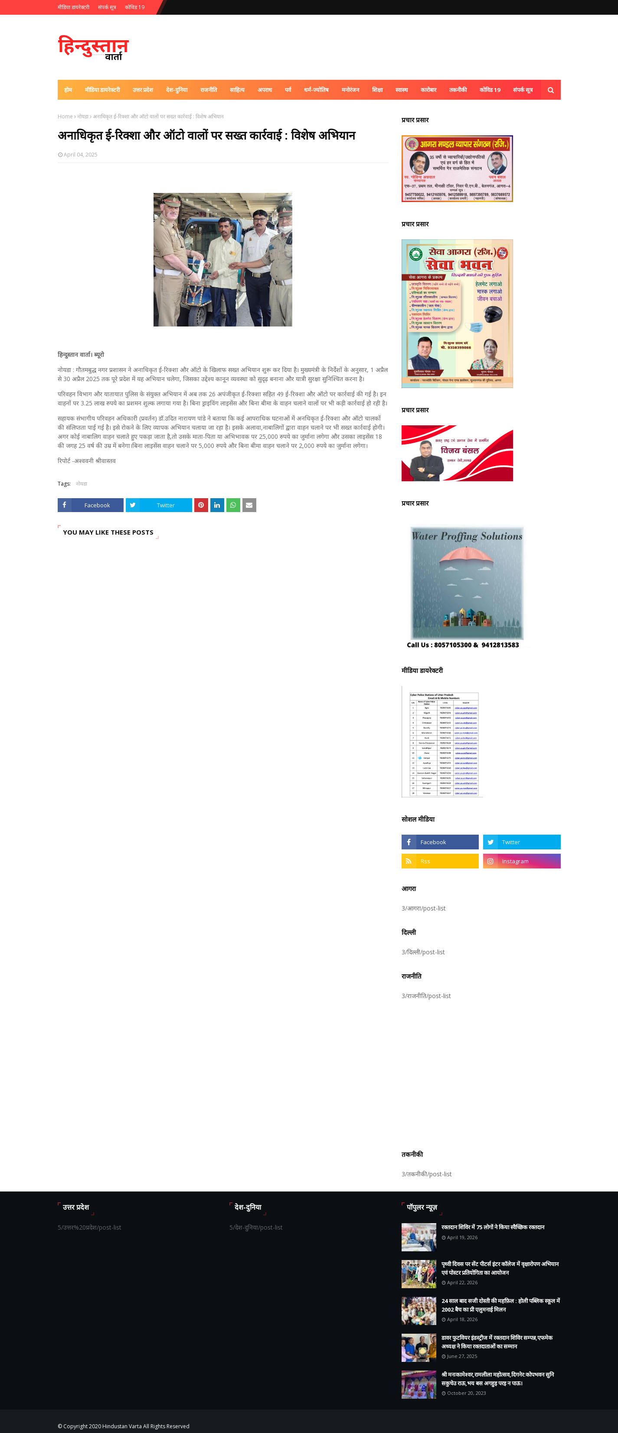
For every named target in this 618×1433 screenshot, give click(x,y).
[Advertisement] (481, 1073)
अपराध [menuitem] (265, 90)
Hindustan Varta (122, 1426)
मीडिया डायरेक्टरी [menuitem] (102, 90)
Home (65, 116)
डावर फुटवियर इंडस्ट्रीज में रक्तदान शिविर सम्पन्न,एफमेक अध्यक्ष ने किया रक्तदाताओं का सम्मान (497, 1342)
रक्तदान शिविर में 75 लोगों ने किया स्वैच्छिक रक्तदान (492, 1227)
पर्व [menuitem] (288, 90)
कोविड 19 (134, 7)
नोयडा (82, 116)
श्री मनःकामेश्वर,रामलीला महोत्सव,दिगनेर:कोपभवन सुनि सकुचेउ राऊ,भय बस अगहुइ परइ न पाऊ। (497, 1379)
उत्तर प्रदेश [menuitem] (143, 90)
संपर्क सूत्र (107, 7)
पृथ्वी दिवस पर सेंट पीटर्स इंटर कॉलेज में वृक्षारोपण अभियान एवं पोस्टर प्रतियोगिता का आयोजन (500, 1268)
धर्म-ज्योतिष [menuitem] (316, 90)
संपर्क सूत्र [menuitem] (523, 90)
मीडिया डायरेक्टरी (73, 7)
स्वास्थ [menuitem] (402, 90)
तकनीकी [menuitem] (458, 90)
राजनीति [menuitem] (208, 90)
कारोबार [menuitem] (428, 90)
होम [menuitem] (68, 90)
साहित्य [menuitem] (237, 90)
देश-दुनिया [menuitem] (176, 90)
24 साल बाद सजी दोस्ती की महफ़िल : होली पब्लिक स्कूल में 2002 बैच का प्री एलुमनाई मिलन (500, 1305)
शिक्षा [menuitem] (377, 90)
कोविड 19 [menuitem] (490, 90)
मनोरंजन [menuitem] (350, 90)
